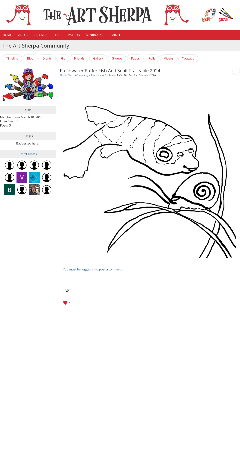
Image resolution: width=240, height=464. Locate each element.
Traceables (97, 75)
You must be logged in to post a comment (92, 269)
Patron (74, 35)
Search (114, 35)
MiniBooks (94, 35)
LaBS (58, 35)
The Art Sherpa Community (74, 75)
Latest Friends (28, 154)
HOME (7, 35)
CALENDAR (41, 35)
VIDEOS (22, 35)
